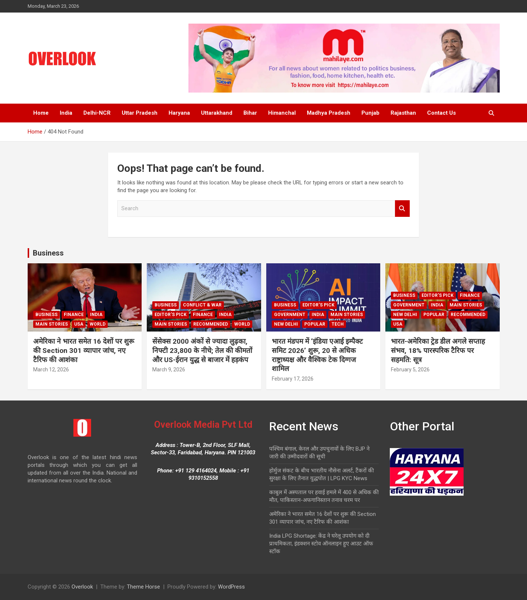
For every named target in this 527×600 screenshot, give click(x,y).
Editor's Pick (171, 314)
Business (48, 253)
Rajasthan (403, 113)
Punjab (370, 113)
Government (289, 314)
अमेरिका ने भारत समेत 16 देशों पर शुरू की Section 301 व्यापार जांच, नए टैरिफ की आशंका (83, 350)
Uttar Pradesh (139, 113)
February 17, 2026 (292, 379)
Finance (74, 314)
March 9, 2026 (168, 369)
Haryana (179, 113)
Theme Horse (143, 586)
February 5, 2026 (410, 369)
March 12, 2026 (51, 369)
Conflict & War (202, 305)
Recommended (210, 324)
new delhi (286, 324)
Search (402, 208)
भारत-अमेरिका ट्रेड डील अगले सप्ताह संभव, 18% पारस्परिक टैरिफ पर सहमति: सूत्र (438, 350)
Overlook (82, 586)
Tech (338, 324)
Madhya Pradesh (328, 113)
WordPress (231, 586)
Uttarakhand (216, 113)
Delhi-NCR (97, 113)
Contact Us (441, 113)
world (97, 324)
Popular (314, 324)
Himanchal (282, 113)
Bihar (250, 113)
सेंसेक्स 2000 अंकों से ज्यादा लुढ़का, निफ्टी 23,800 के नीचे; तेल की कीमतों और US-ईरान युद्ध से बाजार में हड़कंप (202, 350)
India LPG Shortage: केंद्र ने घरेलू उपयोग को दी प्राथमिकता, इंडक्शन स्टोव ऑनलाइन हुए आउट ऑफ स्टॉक (321, 544)
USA (78, 324)
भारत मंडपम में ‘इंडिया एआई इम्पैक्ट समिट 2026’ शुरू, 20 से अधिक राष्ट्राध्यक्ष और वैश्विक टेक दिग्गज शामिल (317, 355)
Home (41, 113)
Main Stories (51, 324)
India (66, 113)
